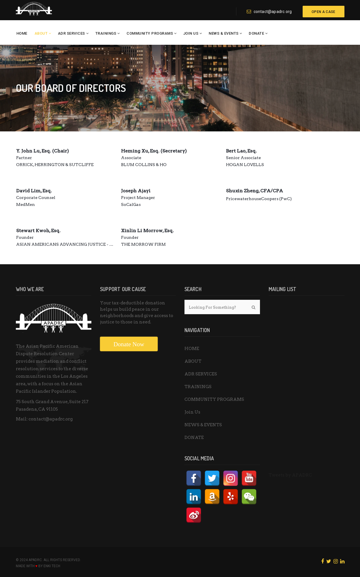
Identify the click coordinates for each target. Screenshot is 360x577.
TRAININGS (105, 33)
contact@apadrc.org (269, 11)
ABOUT (41, 33)
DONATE (256, 33)
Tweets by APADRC (290, 475)
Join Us (191, 33)
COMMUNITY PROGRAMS (150, 33)
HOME (21, 33)
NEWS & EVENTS (224, 33)
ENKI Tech (52, 566)
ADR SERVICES (71, 33)
